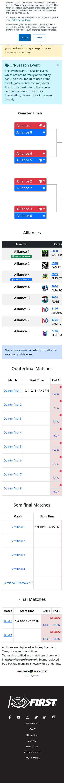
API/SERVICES (31, 723)
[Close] (58, 65)
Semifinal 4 (18, 569)
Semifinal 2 (18, 541)
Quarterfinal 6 (13, 460)
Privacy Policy (21, 20)
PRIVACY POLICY (32, 752)
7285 (56, 422)
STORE (32, 746)
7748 (55, 331)
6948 (55, 263)
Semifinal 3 (18, 555)
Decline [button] (39, 37)
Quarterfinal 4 (13, 432)
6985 (55, 274)
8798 (55, 319)
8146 (55, 308)
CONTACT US (32, 735)
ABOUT (32, 729)
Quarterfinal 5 (13, 446)
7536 (56, 408)
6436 (56, 394)
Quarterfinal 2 (13, 404)
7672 (56, 436)
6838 (55, 251)
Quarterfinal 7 (13, 474)
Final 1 (8, 621)
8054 (55, 297)
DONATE (32, 740)
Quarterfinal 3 (13, 418)
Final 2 (8, 635)
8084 (55, 286)
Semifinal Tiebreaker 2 (18, 583)
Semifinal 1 (18, 527)
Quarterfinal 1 (13, 390)
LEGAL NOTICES (32, 758)
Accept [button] (25, 37)
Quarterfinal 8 (13, 488)
